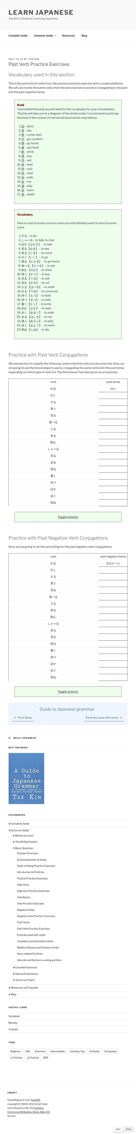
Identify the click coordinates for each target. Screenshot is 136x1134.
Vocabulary (110, 1051)
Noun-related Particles (30, 953)
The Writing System (26, 841)
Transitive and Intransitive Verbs (35, 941)
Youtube (13, 1029)
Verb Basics (23, 897)
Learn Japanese (41, 12)
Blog (84, 35)
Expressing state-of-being (31, 859)
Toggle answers (68, 517)
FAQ (27, 1051)
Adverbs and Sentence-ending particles (39, 960)
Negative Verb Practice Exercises (36, 916)
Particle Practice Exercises (32, 878)
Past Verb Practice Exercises (33, 928)
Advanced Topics (25, 979)
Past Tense (23, 922)
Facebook (14, 1016)
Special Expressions (26, 973)
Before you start (24, 835)
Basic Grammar (24, 738)
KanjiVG (35, 1099)
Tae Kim (33, 59)
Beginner (15, 1051)
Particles (94, 1051)
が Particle (16, 1057)
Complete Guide (17, 35)
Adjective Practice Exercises (33, 890)
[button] (123, 1129)
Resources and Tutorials (24, 987)
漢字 (45, 1057)
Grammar (40, 1051)
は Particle (33, 1057)
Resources (68, 35)
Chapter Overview (27, 853)
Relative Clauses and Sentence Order (38, 947)
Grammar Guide (45, 35)
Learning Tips (77, 1051)
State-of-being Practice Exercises (36, 865)
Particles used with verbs (31, 934)
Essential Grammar (26, 967)
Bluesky (13, 1022)
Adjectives (23, 884)
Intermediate (57, 1051)
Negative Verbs (26, 909)
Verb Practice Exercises (30, 903)
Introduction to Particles (30, 872)
